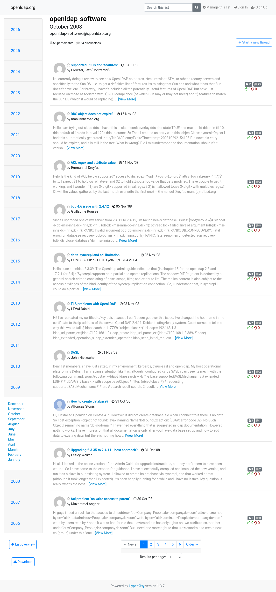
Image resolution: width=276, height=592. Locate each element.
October (14, 414)
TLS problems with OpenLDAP (91, 304)
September (16, 419)
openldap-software (78, 19)
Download (23, 562)
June (12, 434)
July (11, 429)
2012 (15, 324)
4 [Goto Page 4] (165, 544)
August (13, 424)
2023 (15, 92)
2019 (15, 176)
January (14, 460)
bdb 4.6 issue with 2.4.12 (88, 206)
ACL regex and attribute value (91, 163)
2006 (15, 523)
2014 (15, 282)
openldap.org (23, 7)
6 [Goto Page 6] (180, 544)
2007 (15, 502)
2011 (15, 345)
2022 (15, 113)
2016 (15, 240)
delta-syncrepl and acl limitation (93, 255)
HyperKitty (137, 586)
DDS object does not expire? (90, 114)
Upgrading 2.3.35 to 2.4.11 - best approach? (102, 450)
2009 (15, 387)
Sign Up (259, 7)
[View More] (127, 99)
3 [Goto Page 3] (158, 544)
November (16, 409)
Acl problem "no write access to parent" (98, 499)
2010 (15, 366)
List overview (23, 544)
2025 (15, 50)
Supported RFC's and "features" (92, 65)
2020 (15, 155)
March (13, 449)
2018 (15, 197)
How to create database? (87, 401)
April (11, 444)
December (16, 404)
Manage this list (216, 7)
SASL (73, 352)
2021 (15, 134)
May (11, 439)
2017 (15, 219)
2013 (15, 303)
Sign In (241, 7)
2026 (15, 29)
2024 (15, 71)
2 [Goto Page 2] (151, 544)
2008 (15, 481)
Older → (192, 544)
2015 (15, 261)
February (14, 455)
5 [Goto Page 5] (173, 544)
